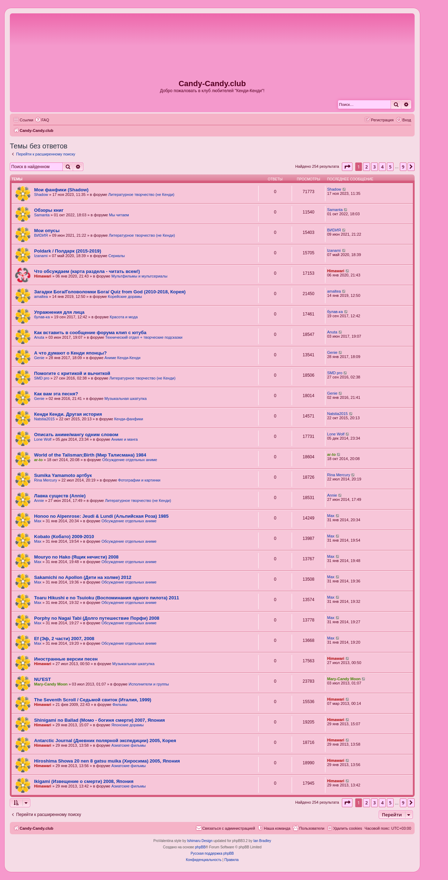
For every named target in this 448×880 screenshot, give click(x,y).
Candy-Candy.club (212, 83)
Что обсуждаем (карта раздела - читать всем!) (87, 271)
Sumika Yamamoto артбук (63, 475)
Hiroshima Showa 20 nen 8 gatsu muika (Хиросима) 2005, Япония (107, 761)
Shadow (41, 194)
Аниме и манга (124, 439)
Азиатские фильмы (128, 745)
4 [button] (382, 167)
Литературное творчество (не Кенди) (141, 194)
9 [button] (403, 167)
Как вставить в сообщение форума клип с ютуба (90, 332)
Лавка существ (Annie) (60, 495)
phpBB (200, 847)
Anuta (39, 337)
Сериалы (116, 256)
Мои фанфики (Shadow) (61, 189)
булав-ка (42, 317)
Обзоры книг (49, 210)
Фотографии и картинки (139, 480)
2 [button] (366, 167)
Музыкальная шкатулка (125, 398)
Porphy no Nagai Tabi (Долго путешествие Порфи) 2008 (96, 618)
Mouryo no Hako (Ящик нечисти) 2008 (76, 557)
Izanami (41, 256)
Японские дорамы (127, 725)
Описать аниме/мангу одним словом (76, 434)
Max (37, 521)
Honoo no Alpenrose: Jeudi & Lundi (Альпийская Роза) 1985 (101, 516)
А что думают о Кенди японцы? (70, 353)
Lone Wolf (42, 439)
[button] (347, 166)
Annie (39, 500)
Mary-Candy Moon (50, 684)
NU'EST (42, 679)
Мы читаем (119, 215)
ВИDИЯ (41, 235)
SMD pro (41, 378)
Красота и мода (123, 317)
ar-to (38, 460)
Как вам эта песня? (56, 393)
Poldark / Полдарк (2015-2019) (67, 251)
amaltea (41, 296)
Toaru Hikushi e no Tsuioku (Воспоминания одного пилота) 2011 (106, 597)
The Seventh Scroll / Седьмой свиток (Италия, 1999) (92, 699)
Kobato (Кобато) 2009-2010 (64, 536)
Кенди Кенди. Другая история (68, 414)
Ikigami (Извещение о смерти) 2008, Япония (84, 781)
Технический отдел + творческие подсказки (143, 337)
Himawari (42, 276)
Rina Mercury (45, 480)
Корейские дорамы (125, 296)
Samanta (42, 215)
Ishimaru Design (199, 841)
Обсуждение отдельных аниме (129, 460)
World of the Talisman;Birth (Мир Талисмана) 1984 (90, 455)
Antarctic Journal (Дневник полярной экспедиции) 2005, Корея (105, 740)
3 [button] (374, 167)
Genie (39, 358)
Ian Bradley (262, 841)
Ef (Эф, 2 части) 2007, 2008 (64, 638)
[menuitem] (42, 120)
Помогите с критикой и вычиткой (72, 373)
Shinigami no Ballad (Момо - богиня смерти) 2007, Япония (99, 720)
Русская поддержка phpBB (212, 853)
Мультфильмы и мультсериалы (139, 276)
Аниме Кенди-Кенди (122, 358)
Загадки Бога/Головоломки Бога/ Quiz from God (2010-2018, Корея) (110, 291)
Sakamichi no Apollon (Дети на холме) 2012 (82, 577)
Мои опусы (46, 230)
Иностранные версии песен (66, 659)
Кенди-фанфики (128, 419)
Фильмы (119, 704)
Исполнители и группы (149, 684)
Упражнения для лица (59, 312)
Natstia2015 (44, 419)
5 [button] (390, 167)
